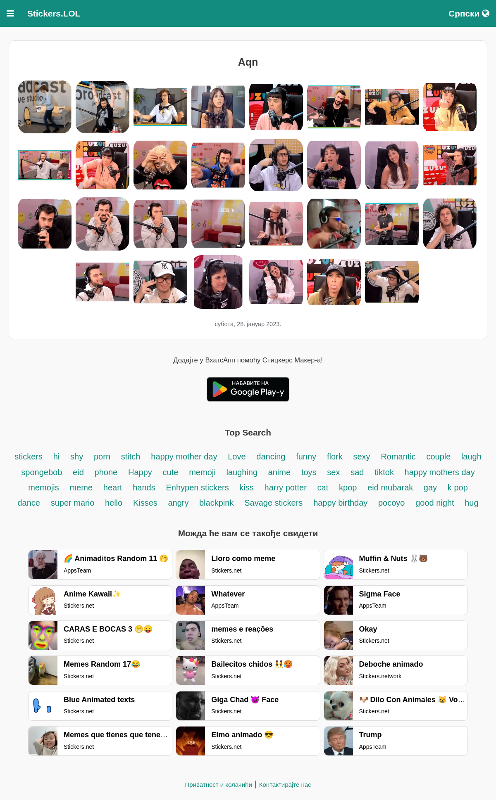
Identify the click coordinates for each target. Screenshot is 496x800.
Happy (140, 472)
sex (333, 472)
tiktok (385, 472)
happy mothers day (440, 472)
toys (309, 472)
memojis (43, 487)
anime (279, 472)
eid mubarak (391, 487)
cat (323, 487)
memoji (202, 472)
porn (102, 456)
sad (357, 472)
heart (112, 487)
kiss (246, 487)
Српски (468, 13)
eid (78, 472)
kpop (348, 487)
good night (435, 502)
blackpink (216, 502)
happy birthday (341, 502)
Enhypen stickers (198, 487)
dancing (270, 456)
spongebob (41, 472)
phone (106, 472)
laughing (243, 472)
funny (306, 456)
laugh (471, 456)
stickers (28, 456)
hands (144, 487)
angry (179, 502)
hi (56, 456)
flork (335, 456)
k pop (458, 487)
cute (171, 472)
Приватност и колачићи (218, 784)
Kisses (146, 502)
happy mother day (184, 456)
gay (430, 487)
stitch (131, 456)
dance (28, 502)
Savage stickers (273, 502)
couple (439, 456)
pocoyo (391, 502)
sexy (361, 456)
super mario (74, 502)
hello (113, 502)
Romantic (399, 456)
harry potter (286, 487)
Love (237, 456)
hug (471, 502)
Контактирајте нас (285, 784)
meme (81, 487)
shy (76, 456)
